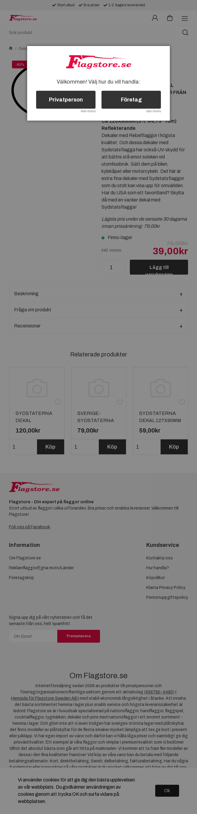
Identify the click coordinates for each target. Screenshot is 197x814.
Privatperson (66, 100)
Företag (131, 100)
